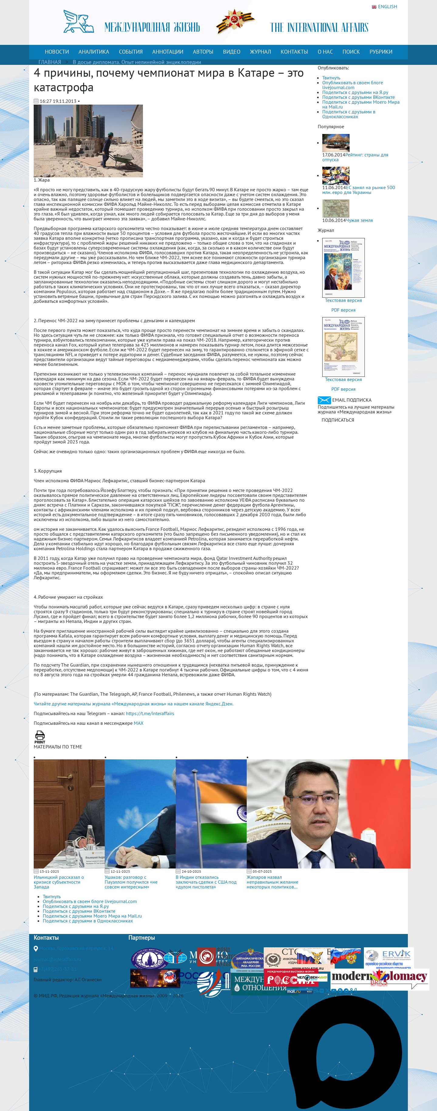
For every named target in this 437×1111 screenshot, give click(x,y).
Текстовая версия (343, 300)
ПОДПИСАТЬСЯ (338, 420)
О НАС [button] (325, 51)
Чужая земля (359, 220)
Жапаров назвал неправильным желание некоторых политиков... (272, 882)
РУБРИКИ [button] (381, 51)
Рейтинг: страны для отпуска (355, 157)
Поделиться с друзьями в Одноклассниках (348, 114)
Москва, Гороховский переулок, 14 (76, 948)
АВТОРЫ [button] (203, 51)
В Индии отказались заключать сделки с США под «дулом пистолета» (206, 882)
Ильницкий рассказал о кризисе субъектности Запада (59, 882)
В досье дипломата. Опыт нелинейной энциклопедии (137, 62)
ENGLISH (384, 6)
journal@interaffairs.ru (57, 959)
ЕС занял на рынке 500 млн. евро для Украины (358, 189)
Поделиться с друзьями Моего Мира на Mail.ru (361, 104)
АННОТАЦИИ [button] (167, 51)
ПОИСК (351, 51)
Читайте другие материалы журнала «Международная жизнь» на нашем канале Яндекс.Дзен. (133, 704)
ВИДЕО (231, 51)
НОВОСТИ (57, 51)
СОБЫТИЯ (131, 51)
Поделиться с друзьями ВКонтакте (358, 97)
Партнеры (141, 938)
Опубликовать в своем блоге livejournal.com (352, 84)
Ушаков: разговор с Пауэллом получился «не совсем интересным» (131, 882)
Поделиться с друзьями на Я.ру (355, 92)
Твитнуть (331, 78)
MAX (139, 723)
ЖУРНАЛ (260, 51)
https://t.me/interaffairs (150, 713)
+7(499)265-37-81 (58, 969)
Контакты (46, 938)
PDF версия (343, 310)
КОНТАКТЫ (294, 51)
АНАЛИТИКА (94, 51)
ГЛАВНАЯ (50, 62)
